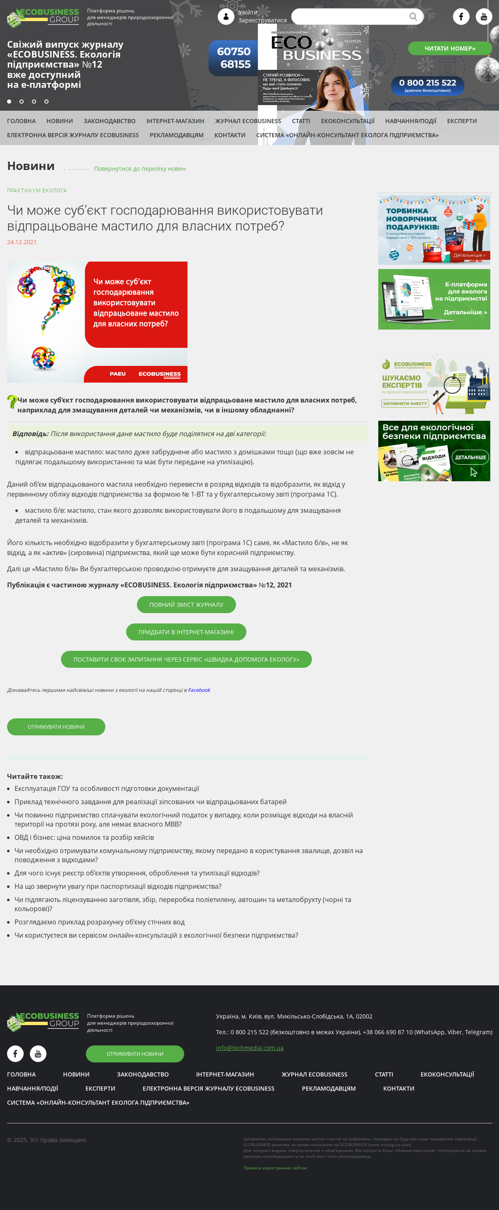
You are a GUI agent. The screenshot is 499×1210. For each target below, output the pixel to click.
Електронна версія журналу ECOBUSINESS (73, 135)
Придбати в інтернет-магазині (186, 632)
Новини (59, 121)
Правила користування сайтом (275, 1168)
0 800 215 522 (250, 1032)
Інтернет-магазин (175, 121)
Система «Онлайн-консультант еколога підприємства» (347, 135)
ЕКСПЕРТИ (462, 121)
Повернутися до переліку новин (140, 168)
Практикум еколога (37, 191)
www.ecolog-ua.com (389, 1144)
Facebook (199, 690)
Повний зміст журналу (186, 605)
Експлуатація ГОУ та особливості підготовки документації (107, 788)
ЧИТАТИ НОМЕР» (450, 48)
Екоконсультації (348, 121)
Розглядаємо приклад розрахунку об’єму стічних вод (100, 921)
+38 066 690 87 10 (388, 1032)
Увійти (248, 12)
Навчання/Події (410, 121)
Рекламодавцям (177, 135)
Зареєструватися (263, 20)
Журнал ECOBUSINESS (248, 121)
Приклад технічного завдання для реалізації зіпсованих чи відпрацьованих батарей (151, 801)
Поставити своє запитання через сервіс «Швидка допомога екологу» (186, 659)
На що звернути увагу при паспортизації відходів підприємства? (118, 886)
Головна (21, 121)
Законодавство (110, 121)
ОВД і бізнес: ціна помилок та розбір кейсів (84, 837)
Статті (301, 121)
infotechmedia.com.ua (250, 1048)
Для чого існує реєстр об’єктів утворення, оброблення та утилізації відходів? (137, 873)
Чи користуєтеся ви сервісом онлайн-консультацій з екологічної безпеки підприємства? (156, 935)
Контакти (230, 135)
